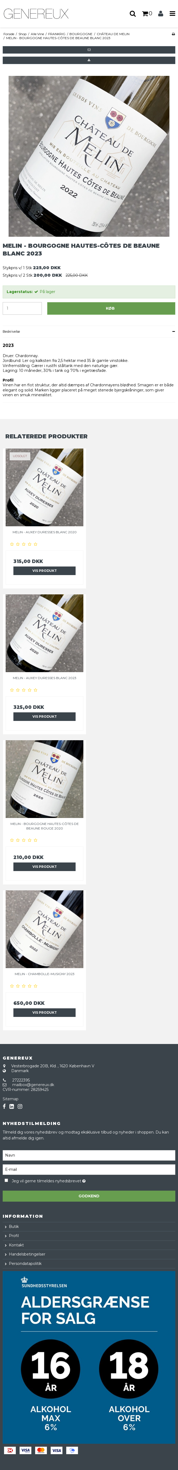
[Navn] (89, 1155)
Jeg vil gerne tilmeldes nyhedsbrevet (62, 1180)
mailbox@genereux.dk (33, 1084)
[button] (89, 50)
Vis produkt (44, 571)
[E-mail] (89, 1169)
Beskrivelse (11, 331)
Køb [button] (110, 308)
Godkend (89, 1196)
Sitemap (10, 1099)
